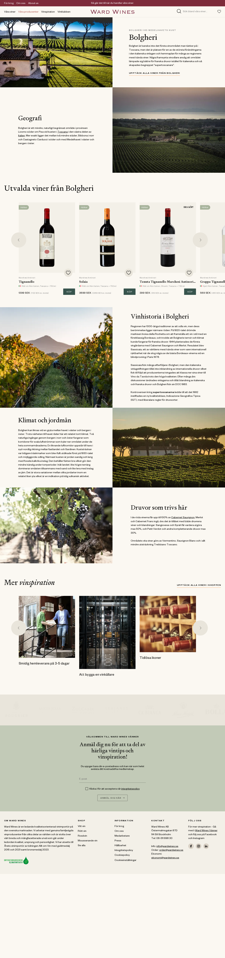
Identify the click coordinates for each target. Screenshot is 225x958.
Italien (21, 136)
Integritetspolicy (124, 850)
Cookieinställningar (125, 860)
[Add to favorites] (68, 273)
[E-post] (112, 779)
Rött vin (82, 831)
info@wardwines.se (167, 846)
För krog (9, 3)
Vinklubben (64, 12)
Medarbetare (122, 836)
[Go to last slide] (18, 240)
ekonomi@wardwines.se (165, 858)
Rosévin (82, 836)
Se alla (81, 845)
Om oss (20, 3)
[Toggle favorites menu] (219, 11)
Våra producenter (28, 12)
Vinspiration (48, 12)
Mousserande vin (87, 841)
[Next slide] (200, 240)
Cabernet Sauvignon (183, 517)
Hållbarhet (120, 845)
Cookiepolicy (122, 855)
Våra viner (9, 12)
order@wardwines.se (171, 850)
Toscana (62, 132)
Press (118, 841)
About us (33, 3)
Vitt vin (81, 826)
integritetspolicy (130, 789)
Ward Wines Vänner (206, 831)
